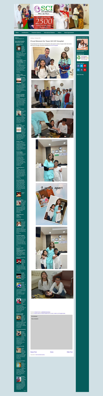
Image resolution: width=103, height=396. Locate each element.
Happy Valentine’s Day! (20, 252)
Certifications (25, 32)
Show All (25, 390)
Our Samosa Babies (20, 235)
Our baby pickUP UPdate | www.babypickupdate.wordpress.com (20, 249)
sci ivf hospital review (61, 313)
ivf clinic (51, 313)
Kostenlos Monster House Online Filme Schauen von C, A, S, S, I (21, 155)
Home (17, 32)
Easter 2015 (18, 216)
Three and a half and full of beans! (23, 300)
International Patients (49, 32)
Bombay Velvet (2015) (20, 181)
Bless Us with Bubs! (20, 376)
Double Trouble (19, 141)
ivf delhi (55, 313)
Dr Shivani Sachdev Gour (45, 313)
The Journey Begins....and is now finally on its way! (20, 125)
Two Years (23, 221)
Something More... (20, 199)
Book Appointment (69, 32)
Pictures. (23, 274)
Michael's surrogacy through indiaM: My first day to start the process (20, 96)
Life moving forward (20, 98)
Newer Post (33, 352)
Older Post (70, 352)
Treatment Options (36, 32)
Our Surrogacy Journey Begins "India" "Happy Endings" (21, 60)
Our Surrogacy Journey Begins (19, 152)
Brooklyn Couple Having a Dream (19, 314)
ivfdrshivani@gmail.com (19, 38)
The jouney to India (20, 272)
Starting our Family (20, 282)
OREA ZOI (18, 191)
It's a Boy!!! (18, 169)
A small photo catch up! (23, 128)
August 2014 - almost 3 (23, 349)
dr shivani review (37, 313)
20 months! (18, 142)
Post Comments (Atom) (40, 354)
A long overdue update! (22, 47)
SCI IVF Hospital (54, 45)
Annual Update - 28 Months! (23, 284)
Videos (59, 32)
